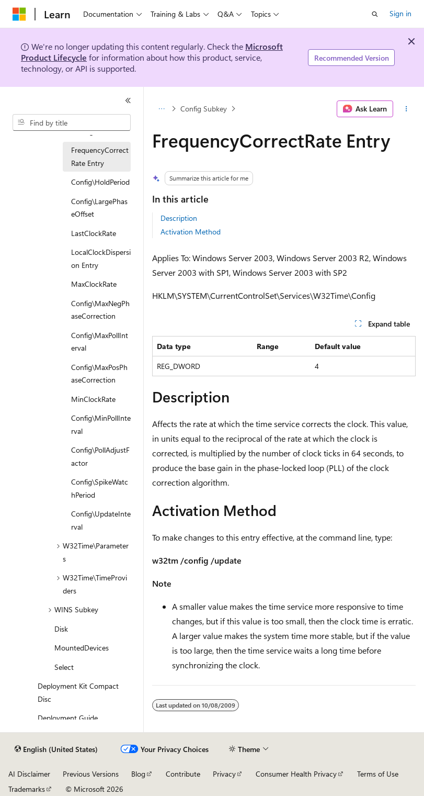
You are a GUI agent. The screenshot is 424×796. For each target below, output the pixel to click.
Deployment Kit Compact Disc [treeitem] (78, 692)
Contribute (183, 774)
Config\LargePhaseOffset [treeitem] (99, 207)
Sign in (400, 13)
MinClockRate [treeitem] (93, 399)
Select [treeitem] (64, 667)
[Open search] (374, 14)
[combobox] (72, 122)
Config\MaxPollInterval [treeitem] (99, 341)
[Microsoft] (19, 14)
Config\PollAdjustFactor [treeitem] (100, 456)
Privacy (224, 774)
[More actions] (406, 108)
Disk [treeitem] (61, 629)
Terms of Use (377, 774)
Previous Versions (91, 774)
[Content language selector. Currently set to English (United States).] (56, 749)
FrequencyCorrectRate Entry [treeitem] (100, 156)
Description (179, 218)
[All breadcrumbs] (161, 108)
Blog (138, 774)
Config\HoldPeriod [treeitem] (100, 182)
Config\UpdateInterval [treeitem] (101, 520)
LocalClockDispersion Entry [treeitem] (101, 258)
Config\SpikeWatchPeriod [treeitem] (99, 488)
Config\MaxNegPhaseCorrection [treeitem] (100, 309)
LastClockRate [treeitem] (93, 233)
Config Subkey (203, 109)
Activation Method (191, 232)
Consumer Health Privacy (296, 774)
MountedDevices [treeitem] (81, 648)
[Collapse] (128, 100)
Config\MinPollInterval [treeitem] (101, 424)
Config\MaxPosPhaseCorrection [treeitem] (99, 373)
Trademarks (26, 789)
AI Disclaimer (29, 774)
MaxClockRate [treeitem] (94, 284)
